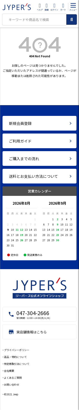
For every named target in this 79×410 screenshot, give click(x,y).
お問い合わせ (11, 384)
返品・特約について (15, 357)
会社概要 (9, 370)
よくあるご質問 (13, 377)
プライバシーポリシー (16, 350)
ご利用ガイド (20, 141)
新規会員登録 (20, 123)
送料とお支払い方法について (33, 176)
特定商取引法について (16, 363)
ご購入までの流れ (24, 158)
